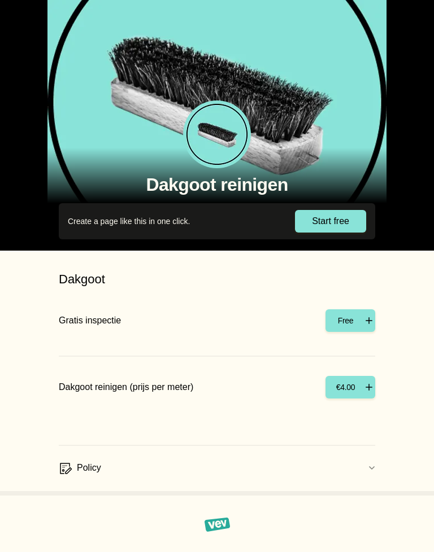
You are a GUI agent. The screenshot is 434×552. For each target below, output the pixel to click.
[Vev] (217, 524)
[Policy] (217, 468)
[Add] (350, 320)
